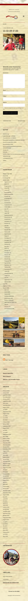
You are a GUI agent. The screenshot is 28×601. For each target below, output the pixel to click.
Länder (4, 180)
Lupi (4, 283)
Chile (5, 188)
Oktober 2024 (6, 399)
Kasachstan (7, 217)
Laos (5, 225)
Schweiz (6, 254)
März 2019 (5, 455)
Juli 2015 (5, 521)
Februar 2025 (6, 390)
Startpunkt (5, 150)
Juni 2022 (5, 417)
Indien (6, 207)
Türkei (5, 271)
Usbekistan (7, 279)
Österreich (6, 242)
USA (5, 277)
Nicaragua (6, 238)
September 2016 (7, 492)
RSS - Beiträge (9, 360)
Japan (5, 213)
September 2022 (7, 411)
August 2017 (6, 480)
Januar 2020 (6, 440)
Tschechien (7, 269)
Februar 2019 (6, 457)
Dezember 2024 (7, 395)
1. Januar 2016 (6, 27)
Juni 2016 (5, 499)
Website (5, 102)
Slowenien (6, 261)
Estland (6, 200)
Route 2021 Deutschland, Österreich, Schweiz (14, 140)
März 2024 (5, 403)
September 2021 (7, 426)
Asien (5, 292)
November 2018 (6, 463)
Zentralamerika (8, 308)
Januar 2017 (6, 488)
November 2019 (6, 445)
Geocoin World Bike (8, 373)
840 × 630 (11, 27)
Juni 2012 (5, 534)
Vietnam (6, 281)
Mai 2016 (5, 501)
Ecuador (6, 196)
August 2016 (6, 494)
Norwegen (6, 240)
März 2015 (5, 530)
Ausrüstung (6, 134)
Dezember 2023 (7, 405)
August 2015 (6, 519)
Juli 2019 (5, 453)
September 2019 (7, 449)
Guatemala (7, 204)
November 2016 (6, 490)
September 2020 (7, 434)
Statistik (5, 152)
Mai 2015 (5, 526)
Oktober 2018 (6, 465)
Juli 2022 (5, 415)
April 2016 (5, 503)
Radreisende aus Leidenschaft (11, 582)
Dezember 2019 (6, 442)
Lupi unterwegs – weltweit (9, 136)
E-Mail (5, 96)
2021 (5, 290)
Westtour (6, 306)
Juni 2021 (5, 432)
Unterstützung (6, 156)
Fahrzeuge (5, 178)
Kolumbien (7, 221)
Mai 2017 (5, 482)
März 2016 (5, 505)
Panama (6, 244)
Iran (5, 209)
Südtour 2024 (7, 300)
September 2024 (7, 401)
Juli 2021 (5, 430)
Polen (5, 248)
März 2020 (5, 436)
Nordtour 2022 (8, 296)
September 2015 (7, 517)
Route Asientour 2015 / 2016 (9, 142)
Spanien (6, 263)
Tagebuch (5, 286)
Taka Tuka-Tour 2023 (9, 302)
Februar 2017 (6, 486)
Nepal (5, 236)
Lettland (6, 227)
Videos (4, 160)
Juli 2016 (5, 497)
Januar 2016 (6, 509)
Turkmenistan (7, 273)
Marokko (6, 229)
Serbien (6, 256)
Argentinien (7, 182)
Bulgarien (6, 186)
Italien (6, 211)
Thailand (6, 267)
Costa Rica (7, 192)
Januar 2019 (6, 459)
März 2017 (5, 484)
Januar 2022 (6, 424)
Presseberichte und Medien (9, 138)
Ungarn (6, 275)
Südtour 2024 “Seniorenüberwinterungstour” (14, 154)
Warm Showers (7, 376)
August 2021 (6, 428)
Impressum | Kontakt (14, 9)
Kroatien (6, 223)
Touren (4, 288)
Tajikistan (6, 265)
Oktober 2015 (6, 515)
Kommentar (5, 72)
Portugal (6, 250)
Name (4, 90)
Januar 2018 (6, 476)
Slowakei (6, 259)
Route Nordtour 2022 (8, 144)
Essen (4, 176)
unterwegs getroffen (8, 158)
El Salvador (7, 198)
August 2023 (6, 407)
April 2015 (5, 528)
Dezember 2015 (6, 511)
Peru (5, 246)
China (5, 190)
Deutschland (7, 194)
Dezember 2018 (6, 461)
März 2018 (5, 472)
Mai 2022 (5, 420)
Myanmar (6, 234)
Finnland (6, 202)
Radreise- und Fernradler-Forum (11, 379)
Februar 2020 (6, 438)
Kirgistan (6, 219)
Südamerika (7, 298)
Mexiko (6, 232)
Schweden (6, 252)
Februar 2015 (6, 532)
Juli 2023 (5, 409)
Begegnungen (6, 173)
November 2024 (7, 397)
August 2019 (6, 451)
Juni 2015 (5, 524)
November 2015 (6, 513)
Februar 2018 (6, 474)
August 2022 (6, 413)
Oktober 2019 (6, 447)
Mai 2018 (5, 469)
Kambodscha (7, 215)
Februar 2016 (6, 507)
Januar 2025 (6, 393)
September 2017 (7, 478)
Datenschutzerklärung (14, 11)
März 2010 (5, 536)
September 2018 (7, 467)
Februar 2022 (6, 422)
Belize (5, 184)
